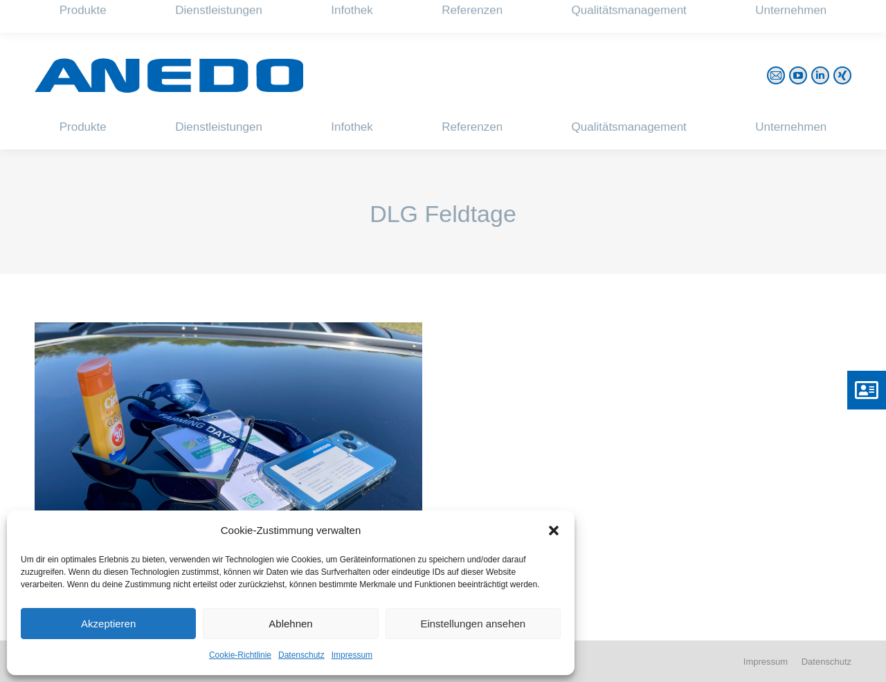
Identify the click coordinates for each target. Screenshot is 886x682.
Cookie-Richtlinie (240, 655)
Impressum (352, 655)
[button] (554, 530)
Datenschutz (301, 655)
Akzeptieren (108, 623)
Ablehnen (290, 623)
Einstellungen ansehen (472, 623)
